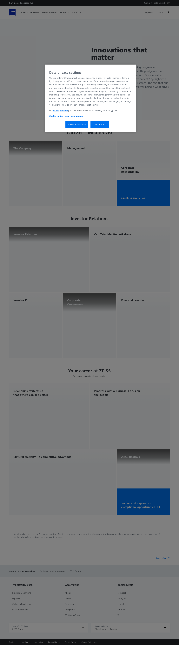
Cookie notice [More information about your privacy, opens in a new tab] (56, 115)
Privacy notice (60, 110)
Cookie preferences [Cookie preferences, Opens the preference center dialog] (77, 124)
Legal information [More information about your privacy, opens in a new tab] (73, 115)
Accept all (100, 124)
